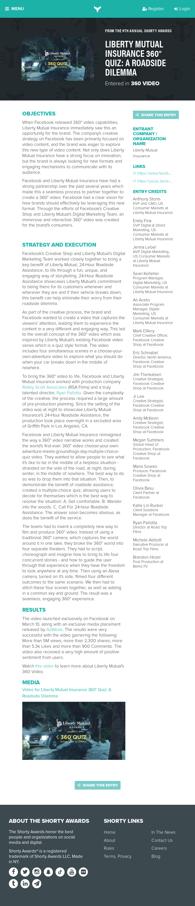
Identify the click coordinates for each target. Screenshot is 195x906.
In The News (163, 832)
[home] (98, 9)
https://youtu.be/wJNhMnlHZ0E (162, 181)
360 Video (145, 83)
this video (44, 666)
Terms (109, 856)
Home (109, 832)
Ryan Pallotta (68, 393)
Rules (109, 848)
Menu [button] (14, 8)
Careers (159, 848)
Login (182, 8)
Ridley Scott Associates (44, 387)
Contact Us (162, 840)
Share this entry (155, 115)
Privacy (124, 856)
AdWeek (54, 629)
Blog (155, 856)
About (109, 840)
